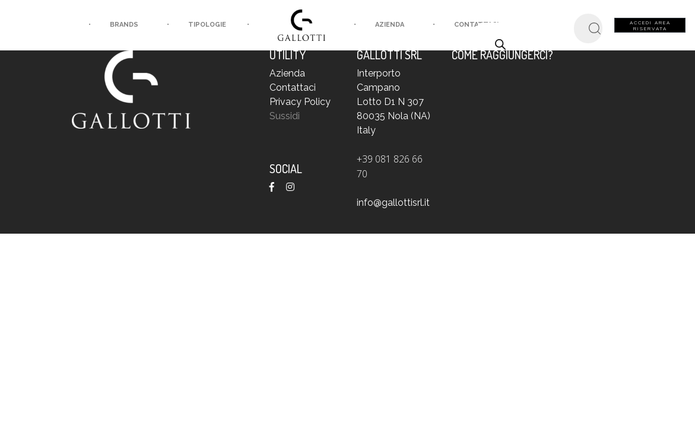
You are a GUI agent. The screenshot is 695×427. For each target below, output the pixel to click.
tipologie (208, 24)
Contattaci (292, 87)
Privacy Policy (300, 101)
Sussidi (284, 116)
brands (103, 24)
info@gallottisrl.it (393, 202)
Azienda (369, 24)
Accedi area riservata (650, 25)
